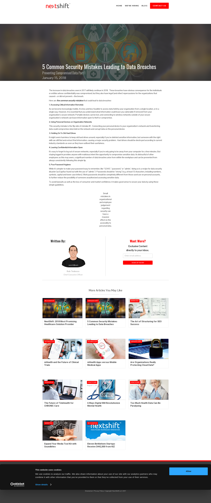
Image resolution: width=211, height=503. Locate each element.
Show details (41, 498)
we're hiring (132, 6)
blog (144, 6)
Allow (188, 484)
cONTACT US (159, 6)
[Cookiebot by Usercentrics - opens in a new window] (17, 498)
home (119, 6)
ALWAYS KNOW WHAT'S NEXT (105, 474)
